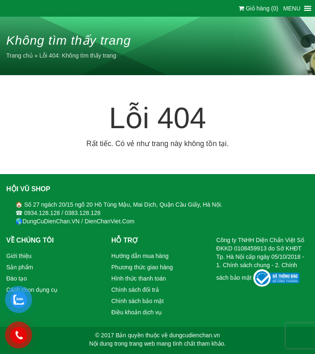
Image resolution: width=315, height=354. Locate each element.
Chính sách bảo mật (137, 301)
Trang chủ (19, 55)
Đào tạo (16, 278)
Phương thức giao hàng (142, 267)
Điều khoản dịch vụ (136, 312)
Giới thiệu (19, 256)
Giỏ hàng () (258, 8)
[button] (291, 8)
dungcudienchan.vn (194, 335)
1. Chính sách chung (243, 265)
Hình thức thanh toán (138, 278)
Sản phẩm (19, 267)
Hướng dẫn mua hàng (140, 256)
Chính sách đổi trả (135, 289)
